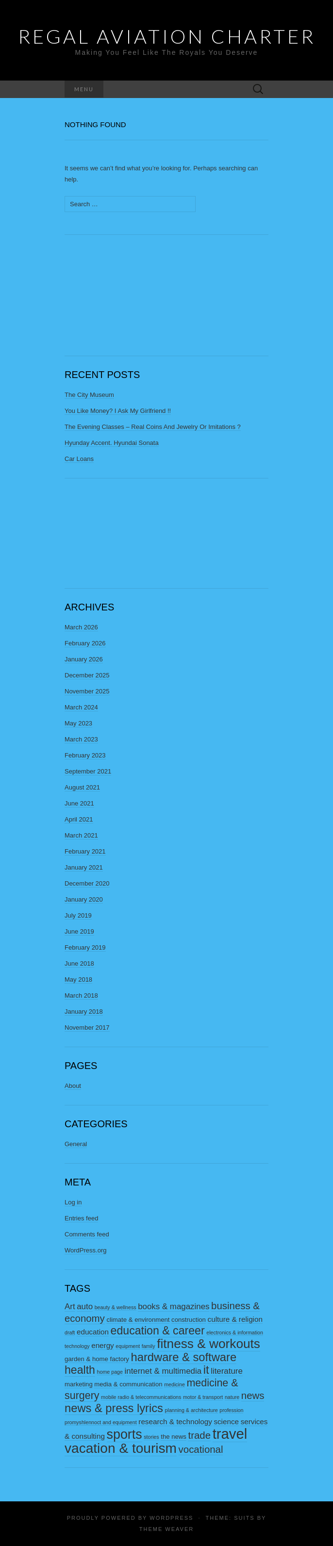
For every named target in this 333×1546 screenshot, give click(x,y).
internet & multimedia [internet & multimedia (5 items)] (163, 1371)
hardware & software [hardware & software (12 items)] (184, 1357)
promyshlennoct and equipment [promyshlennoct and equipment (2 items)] (101, 1422)
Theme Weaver (166, 1529)
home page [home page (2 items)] (110, 1372)
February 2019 (85, 947)
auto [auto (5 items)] (85, 1306)
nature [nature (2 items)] (232, 1397)
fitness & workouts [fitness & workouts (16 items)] (208, 1343)
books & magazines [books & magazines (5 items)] (173, 1306)
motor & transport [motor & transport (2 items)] (203, 1397)
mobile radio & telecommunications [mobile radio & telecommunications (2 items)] (141, 1397)
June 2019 (79, 931)
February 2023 (85, 755)
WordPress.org (85, 1250)
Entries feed (81, 1218)
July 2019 (78, 915)
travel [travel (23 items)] (230, 1434)
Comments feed (87, 1234)
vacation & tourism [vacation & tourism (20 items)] (121, 1448)
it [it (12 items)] (206, 1370)
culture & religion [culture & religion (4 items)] (235, 1319)
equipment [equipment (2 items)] (128, 1346)
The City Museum (89, 394)
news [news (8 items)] (253, 1395)
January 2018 (84, 1011)
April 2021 (79, 819)
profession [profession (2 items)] (231, 1410)
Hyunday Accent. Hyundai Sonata (112, 442)
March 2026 (81, 627)
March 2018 (81, 995)
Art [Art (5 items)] (70, 1306)
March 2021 (81, 835)
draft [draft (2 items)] (70, 1332)
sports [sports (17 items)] (124, 1434)
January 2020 (84, 899)
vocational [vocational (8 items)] (201, 1449)
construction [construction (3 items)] (188, 1319)
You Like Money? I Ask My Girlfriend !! (118, 410)
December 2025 (87, 675)
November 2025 (87, 691)
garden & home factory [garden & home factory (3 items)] (97, 1359)
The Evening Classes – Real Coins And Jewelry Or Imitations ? (153, 426)
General (76, 1144)
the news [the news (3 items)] (173, 1436)
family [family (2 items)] (148, 1346)
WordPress (171, 1518)
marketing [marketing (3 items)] (79, 1384)
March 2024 (81, 707)
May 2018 (78, 979)
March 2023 (81, 739)
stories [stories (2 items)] (151, 1437)
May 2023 (78, 723)
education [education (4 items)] (93, 1332)
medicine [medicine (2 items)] (174, 1384)
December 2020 (87, 883)
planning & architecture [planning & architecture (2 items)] (191, 1410)
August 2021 (82, 787)
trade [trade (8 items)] (199, 1435)
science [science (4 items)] (226, 1421)
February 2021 (85, 851)
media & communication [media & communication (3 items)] (128, 1384)
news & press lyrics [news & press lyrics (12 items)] (114, 1408)
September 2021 (88, 771)
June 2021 (79, 803)
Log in (73, 1202)
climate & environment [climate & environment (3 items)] (137, 1319)
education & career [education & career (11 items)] (158, 1330)
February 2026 (85, 643)
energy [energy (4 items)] (102, 1345)
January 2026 (84, 659)
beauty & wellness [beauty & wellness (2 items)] (115, 1307)
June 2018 (79, 963)
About (73, 1085)
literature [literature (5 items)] (227, 1371)
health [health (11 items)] (80, 1370)
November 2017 (87, 1027)
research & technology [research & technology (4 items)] (175, 1421)
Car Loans (79, 458)
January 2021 (84, 867)
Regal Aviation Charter (167, 36)
